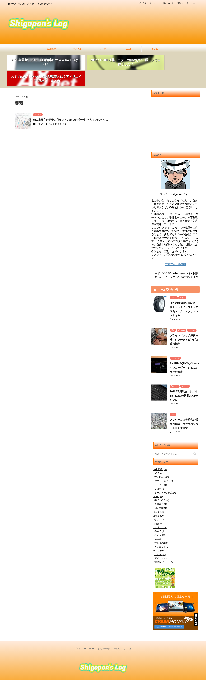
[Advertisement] (175, 112)
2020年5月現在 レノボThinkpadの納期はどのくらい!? (184, 380)
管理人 (180, 3)
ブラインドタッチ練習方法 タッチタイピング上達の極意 (184, 324)
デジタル (77, 49)
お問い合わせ (167, 3)
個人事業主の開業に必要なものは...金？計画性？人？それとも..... (70, 104)
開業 (64, 109)
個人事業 (53, 109)
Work (128, 49)
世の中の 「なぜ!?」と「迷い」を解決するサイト (103, 671)
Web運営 (51, 49)
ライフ (103, 49)
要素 (59, 109)
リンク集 (191, 3)
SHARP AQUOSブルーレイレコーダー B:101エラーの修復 (184, 352)
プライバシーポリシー (147, 3)
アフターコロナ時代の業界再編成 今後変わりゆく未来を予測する (184, 408)
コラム (154, 49)
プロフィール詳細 (175, 249)
